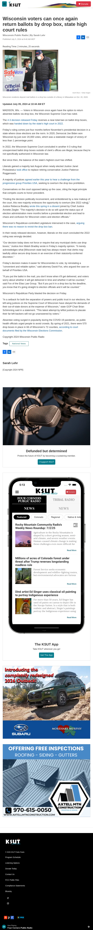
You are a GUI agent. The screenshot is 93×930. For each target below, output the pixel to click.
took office (22, 170)
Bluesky (8, 891)
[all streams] (89, 926)
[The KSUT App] (46, 556)
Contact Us (9, 874)
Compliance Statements (15, 886)
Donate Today (11, 869)
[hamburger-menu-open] (4, 4)
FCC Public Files (12, 880)
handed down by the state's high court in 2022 (38, 123)
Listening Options (12, 863)
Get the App (46, 655)
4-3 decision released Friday (22, 120)
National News (19, 344)
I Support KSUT (46, 461)
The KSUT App (46, 644)
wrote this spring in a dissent (45, 206)
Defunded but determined (46, 451)
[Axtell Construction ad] (46, 780)
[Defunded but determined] (46, 416)
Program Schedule (13, 857)
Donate (84, 4)
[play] (4, 926)
